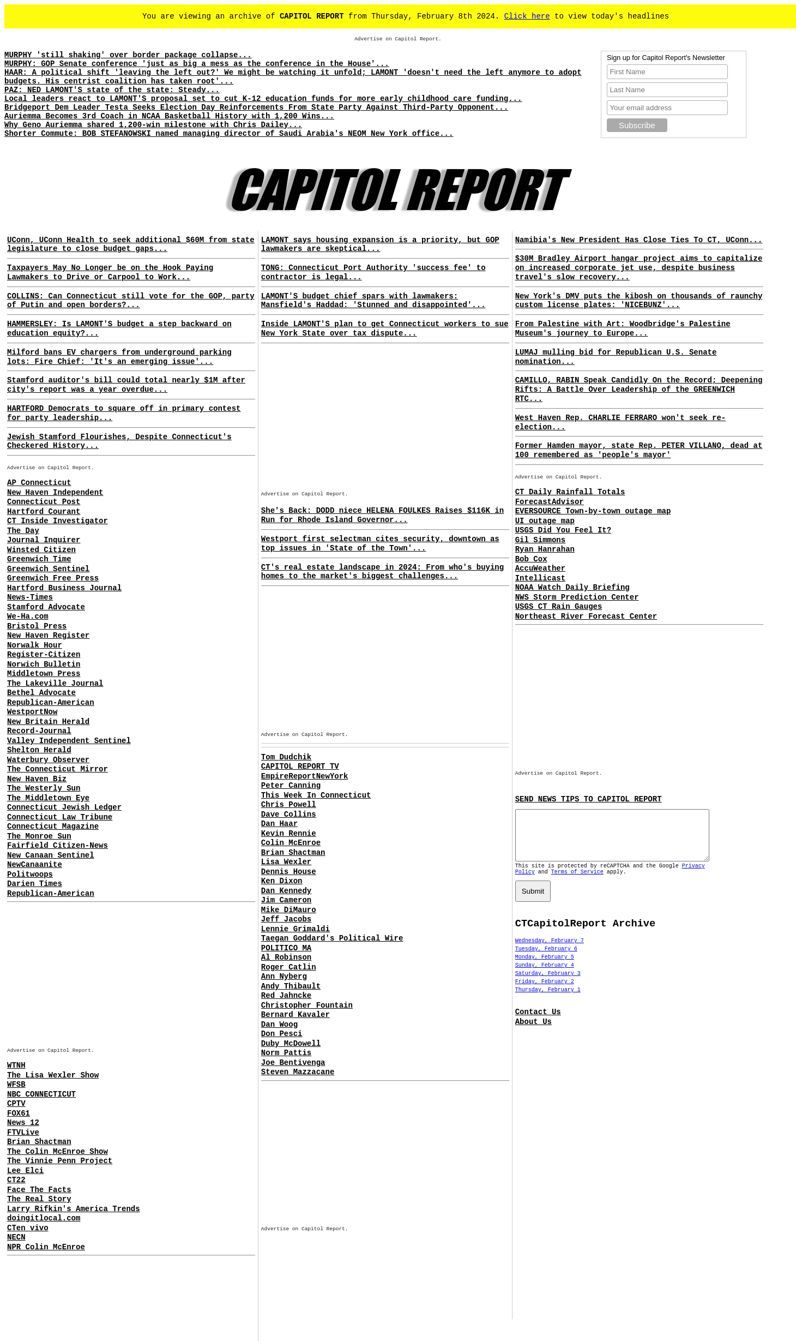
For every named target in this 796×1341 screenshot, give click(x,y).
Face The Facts (39, 1190)
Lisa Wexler (286, 862)
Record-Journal (39, 731)
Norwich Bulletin (43, 664)
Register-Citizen (43, 654)
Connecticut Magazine (53, 826)
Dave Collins (288, 814)
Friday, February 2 (544, 992)
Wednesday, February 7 (549, 951)
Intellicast (540, 578)
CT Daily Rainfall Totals (570, 492)
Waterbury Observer (48, 760)
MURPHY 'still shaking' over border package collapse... (128, 55)
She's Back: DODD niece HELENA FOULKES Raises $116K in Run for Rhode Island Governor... (382, 515)
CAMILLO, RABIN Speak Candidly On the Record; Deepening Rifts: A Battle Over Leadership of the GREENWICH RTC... (639, 389)
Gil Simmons (540, 540)
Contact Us (538, 1021)
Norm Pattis (286, 1053)
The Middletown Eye (48, 798)
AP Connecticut (39, 482)
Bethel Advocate (41, 693)
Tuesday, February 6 (546, 959)
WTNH (16, 1065)
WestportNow (32, 712)
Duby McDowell (291, 1043)
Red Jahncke (286, 995)
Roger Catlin (288, 967)
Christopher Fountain (307, 1005)
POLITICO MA (286, 948)
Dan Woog (279, 1024)
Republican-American (50, 702)
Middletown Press (43, 673)
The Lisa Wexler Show (53, 1075)
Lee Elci (25, 1170)
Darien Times (34, 883)
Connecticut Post (43, 502)
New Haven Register (48, 635)
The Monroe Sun (39, 836)
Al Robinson (286, 957)
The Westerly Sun (43, 788)
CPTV (16, 1103)
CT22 (16, 1180)
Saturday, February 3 (548, 983)
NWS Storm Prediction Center (577, 597)
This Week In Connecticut (316, 795)
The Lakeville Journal (55, 683)
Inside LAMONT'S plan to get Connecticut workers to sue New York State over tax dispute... (385, 329)
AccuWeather (540, 568)
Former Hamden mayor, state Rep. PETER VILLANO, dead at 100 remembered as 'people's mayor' (639, 450)
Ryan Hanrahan (545, 549)
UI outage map (545, 521)
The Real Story (39, 1199)
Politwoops (30, 874)
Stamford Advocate (46, 607)
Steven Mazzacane (297, 1072)
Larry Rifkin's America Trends (73, 1209)
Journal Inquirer (43, 540)
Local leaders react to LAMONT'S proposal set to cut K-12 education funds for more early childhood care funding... (263, 98)
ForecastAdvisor (549, 502)
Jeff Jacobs (286, 919)
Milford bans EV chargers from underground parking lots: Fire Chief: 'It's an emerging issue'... (119, 357)
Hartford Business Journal (64, 588)
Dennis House (288, 871)
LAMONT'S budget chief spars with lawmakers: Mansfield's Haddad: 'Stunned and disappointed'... (373, 301)
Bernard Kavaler (295, 1014)
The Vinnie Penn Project (59, 1161)
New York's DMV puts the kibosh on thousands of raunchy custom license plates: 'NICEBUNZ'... (639, 301)
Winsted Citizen (41, 550)
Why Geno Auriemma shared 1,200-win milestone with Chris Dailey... (153, 125)
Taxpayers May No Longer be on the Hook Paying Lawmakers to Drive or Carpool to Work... (110, 273)
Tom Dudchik (286, 757)
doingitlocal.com (43, 1218)
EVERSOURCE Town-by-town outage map (593, 511)
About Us (533, 1031)
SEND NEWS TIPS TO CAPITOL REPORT (588, 799)
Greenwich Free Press (53, 578)
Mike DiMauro (288, 910)
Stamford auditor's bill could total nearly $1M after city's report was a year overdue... (126, 385)
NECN (16, 1237)
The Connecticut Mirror (57, 769)
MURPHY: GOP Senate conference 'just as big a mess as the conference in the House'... (196, 63)
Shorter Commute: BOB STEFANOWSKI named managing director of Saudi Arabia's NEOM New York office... (228, 133)
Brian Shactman (39, 1142)
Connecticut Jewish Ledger (64, 807)
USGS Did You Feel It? (563, 530)
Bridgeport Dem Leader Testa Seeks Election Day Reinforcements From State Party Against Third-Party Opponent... (256, 107)
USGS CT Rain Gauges (558, 606)
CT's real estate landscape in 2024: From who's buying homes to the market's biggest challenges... (382, 572)
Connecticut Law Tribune (59, 817)
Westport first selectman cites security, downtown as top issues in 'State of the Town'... (380, 544)
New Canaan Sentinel (50, 855)
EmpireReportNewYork (304, 776)
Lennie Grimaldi (295, 929)
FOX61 (18, 1113)
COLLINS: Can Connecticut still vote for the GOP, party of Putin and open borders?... (131, 301)
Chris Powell (288, 804)
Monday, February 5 (544, 967)
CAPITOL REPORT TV (300, 766)
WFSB (16, 1084)
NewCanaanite (34, 864)
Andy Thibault (291, 986)
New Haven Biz (37, 779)
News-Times (30, 597)
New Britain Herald (48, 721)
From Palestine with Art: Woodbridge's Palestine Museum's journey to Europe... (623, 329)
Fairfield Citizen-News (57, 845)
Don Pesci (282, 1033)
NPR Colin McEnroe (46, 1247)
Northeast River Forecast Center (586, 616)
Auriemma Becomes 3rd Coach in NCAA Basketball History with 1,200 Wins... (169, 116)
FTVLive (23, 1132)
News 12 (23, 1122)
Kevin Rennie (288, 833)
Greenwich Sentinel (48, 569)
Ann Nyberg (284, 976)
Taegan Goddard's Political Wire (332, 938)
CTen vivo (28, 1228)
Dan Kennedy (286, 891)
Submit (533, 901)
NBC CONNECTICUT (41, 1094)
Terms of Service (577, 882)
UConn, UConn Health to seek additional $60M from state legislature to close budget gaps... (131, 245)
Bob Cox (531, 559)
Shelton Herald (39, 750)
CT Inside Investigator (57, 521)
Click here (527, 16)
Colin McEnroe (291, 843)
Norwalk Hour (34, 645)
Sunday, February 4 (544, 975)
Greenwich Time (39, 559)
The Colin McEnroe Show (57, 1151)
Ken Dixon (282, 881)
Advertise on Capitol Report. (398, 39)
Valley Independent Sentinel (69, 741)
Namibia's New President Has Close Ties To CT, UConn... (639, 240)
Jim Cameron (286, 900)
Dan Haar (279, 823)
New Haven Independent (55, 492)
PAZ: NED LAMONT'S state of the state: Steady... (112, 90)
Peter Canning (291, 785)
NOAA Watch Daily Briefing (572, 587)
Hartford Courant (43, 511)
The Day (23, 530)
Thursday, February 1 (548, 1000)
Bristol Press (37, 626)
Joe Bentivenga (293, 1062)
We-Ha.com (28, 616)
